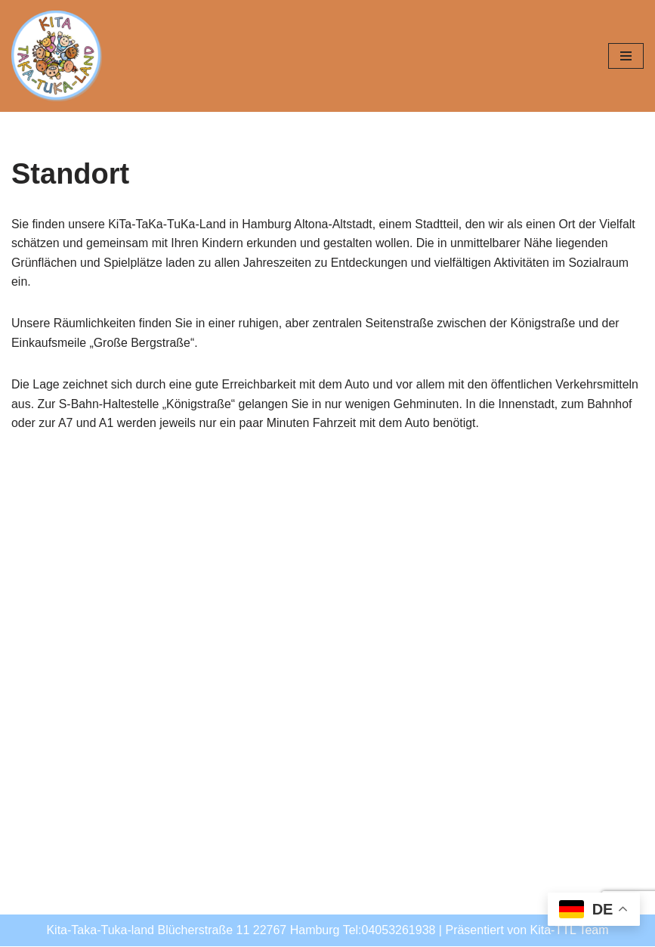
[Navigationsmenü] (626, 56)
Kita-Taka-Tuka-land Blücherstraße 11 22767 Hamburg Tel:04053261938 (240, 931)
